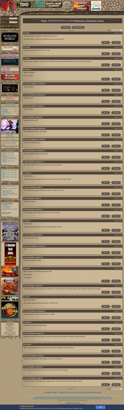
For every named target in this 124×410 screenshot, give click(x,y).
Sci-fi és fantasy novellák (106, 398)
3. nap (4, 210)
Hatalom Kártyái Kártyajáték (82, 397)
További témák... (5, 197)
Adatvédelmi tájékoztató (81, 400)
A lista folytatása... (6, 164)
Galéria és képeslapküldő (93, 398)
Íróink (69, 398)
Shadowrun (58, 398)
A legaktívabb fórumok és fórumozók (71, 392)
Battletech (64, 398)
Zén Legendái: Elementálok (5, 110)
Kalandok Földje (59, 397)
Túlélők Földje (42, 397)
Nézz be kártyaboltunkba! (10, 105)
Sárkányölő (80, 21)
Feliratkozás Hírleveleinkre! (9, 55)
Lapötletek (5, 190)
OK (100, 407)
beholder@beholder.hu (69, 404)
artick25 (27, 58)
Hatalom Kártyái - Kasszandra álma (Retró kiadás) (7, 113)
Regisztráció (61, 400)
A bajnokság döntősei (7, 204)
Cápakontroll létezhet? (8, 193)
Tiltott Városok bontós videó (9, 157)
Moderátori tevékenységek (92, 392)
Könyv (8, 136)
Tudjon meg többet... (89, 408)
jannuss (27, 33)
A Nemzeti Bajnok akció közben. (10, 209)
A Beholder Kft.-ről (69, 400)
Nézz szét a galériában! (10, 147)
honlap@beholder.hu (10, 324)
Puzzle (72, 397)
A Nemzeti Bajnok (7, 206)
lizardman (28, 69)
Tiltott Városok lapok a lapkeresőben (7, 156)
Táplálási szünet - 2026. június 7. (10, 188)
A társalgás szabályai (50, 392)
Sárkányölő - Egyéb (95, 21)
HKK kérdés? (6, 191)
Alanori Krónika (51, 398)
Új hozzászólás (65, 27)
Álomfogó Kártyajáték (95, 397)
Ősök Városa (50, 397)
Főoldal (36, 397)
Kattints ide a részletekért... (10, 99)
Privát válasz (116, 42)
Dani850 (27, 47)
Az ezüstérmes (6, 207)
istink (26, 117)
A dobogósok (6, 205)
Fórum (44, 21)
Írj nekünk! (10, 335)
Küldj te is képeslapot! (7, 216)
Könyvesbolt (42, 398)
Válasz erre (105, 42)
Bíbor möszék (6, 213)
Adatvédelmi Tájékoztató (6, 69)
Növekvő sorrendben (78, 27)
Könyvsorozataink (76, 398)
